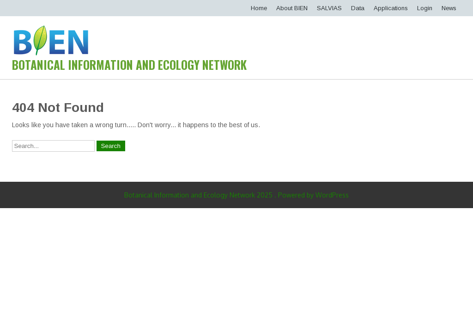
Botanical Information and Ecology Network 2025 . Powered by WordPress (236, 195)
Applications (391, 8)
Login (424, 8)
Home (259, 8)
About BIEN (292, 8)
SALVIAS (329, 8)
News (449, 8)
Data (357, 8)
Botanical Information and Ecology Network (129, 64)
